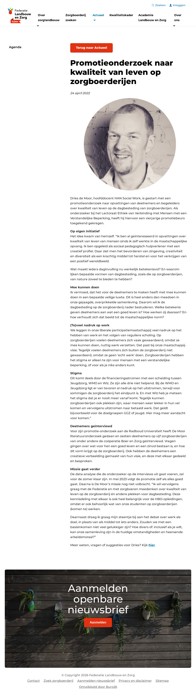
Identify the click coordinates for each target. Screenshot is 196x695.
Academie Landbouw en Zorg (152, 17)
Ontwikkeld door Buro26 (98, 687)
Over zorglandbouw (49, 17)
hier (152, 545)
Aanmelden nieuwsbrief (96, 681)
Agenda (15, 47)
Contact (33, 681)
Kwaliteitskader (121, 15)
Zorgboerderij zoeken (75, 17)
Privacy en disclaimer (135, 681)
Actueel (98, 18)
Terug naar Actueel (91, 47)
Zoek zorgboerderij (59, 681)
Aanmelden (98, 622)
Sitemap (162, 681)
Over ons (177, 17)
